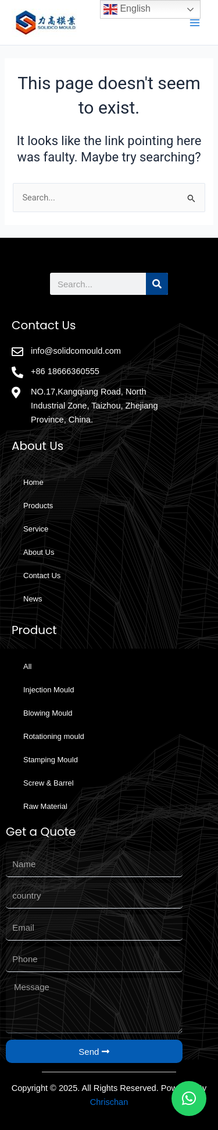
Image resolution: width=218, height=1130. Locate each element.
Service (35, 528)
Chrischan (109, 1102)
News (32, 598)
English (127, 9)
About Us (38, 552)
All (27, 666)
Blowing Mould (48, 713)
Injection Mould (48, 689)
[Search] (157, 284)
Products (38, 505)
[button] (188, 1098)
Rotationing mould (53, 736)
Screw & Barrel (48, 783)
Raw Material (45, 806)
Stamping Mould (50, 759)
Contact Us (41, 575)
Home (33, 482)
